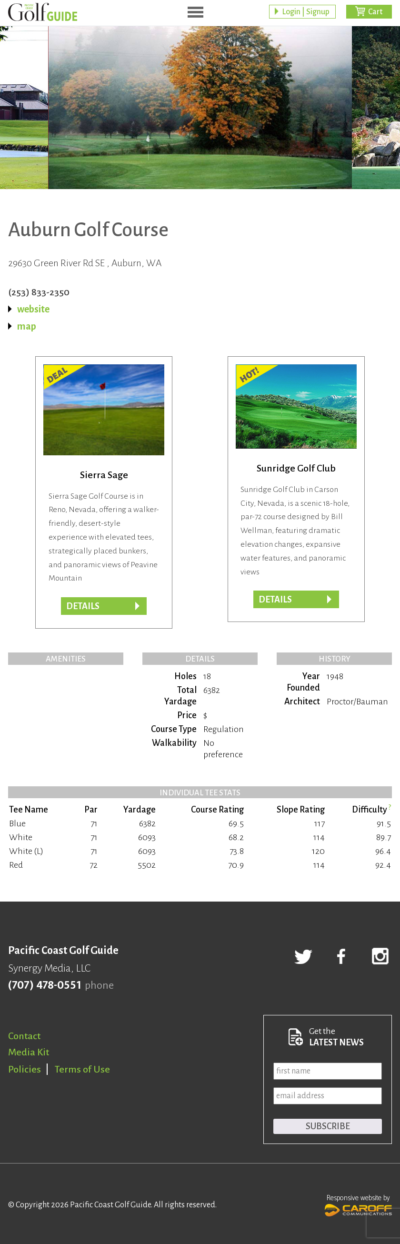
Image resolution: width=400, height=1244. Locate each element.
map (26, 326)
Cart (375, 12)
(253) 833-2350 (39, 292)
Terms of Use (82, 1069)
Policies (24, 1069)
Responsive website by (358, 1204)
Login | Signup (306, 12)
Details (275, 599)
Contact (24, 1036)
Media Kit (28, 1052)
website (33, 309)
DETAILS (83, 606)
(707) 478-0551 (44, 985)
